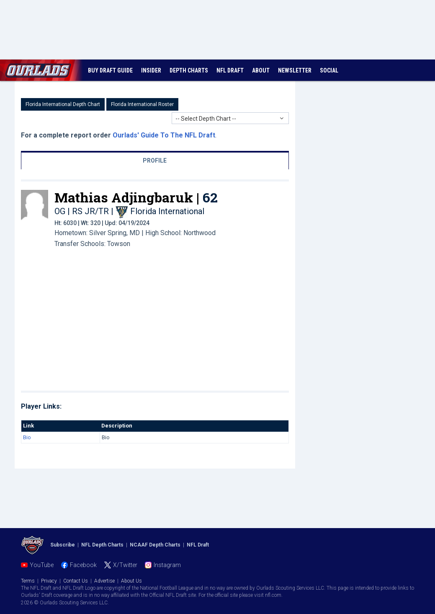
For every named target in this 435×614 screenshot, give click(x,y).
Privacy (49, 581)
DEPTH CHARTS (189, 70)
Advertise (104, 581)
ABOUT (261, 70)
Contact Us (75, 581)
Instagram (167, 565)
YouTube (42, 565)
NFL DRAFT (230, 70)
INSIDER (151, 70)
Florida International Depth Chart (63, 104)
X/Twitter (125, 565)
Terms (28, 581)
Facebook (83, 565)
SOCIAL (329, 70)
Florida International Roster (142, 104)
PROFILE (155, 160)
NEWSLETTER (294, 70)
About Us (131, 581)
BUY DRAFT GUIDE (110, 70)
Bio (27, 437)
